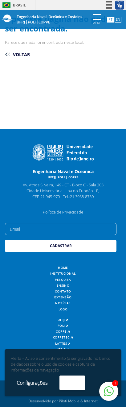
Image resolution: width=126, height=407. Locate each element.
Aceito (72, 382)
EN (118, 19)
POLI (63, 326)
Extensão (63, 297)
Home (63, 268)
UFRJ (63, 320)
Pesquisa (63, 280)
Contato (63, 291)
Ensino (63, 286)
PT (110, 19)
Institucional (62, 274)
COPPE (63, 332)
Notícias (63, 303)
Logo (63, 309)
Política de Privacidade (63, 212)
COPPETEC (63, 337)
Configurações (32, 383)
